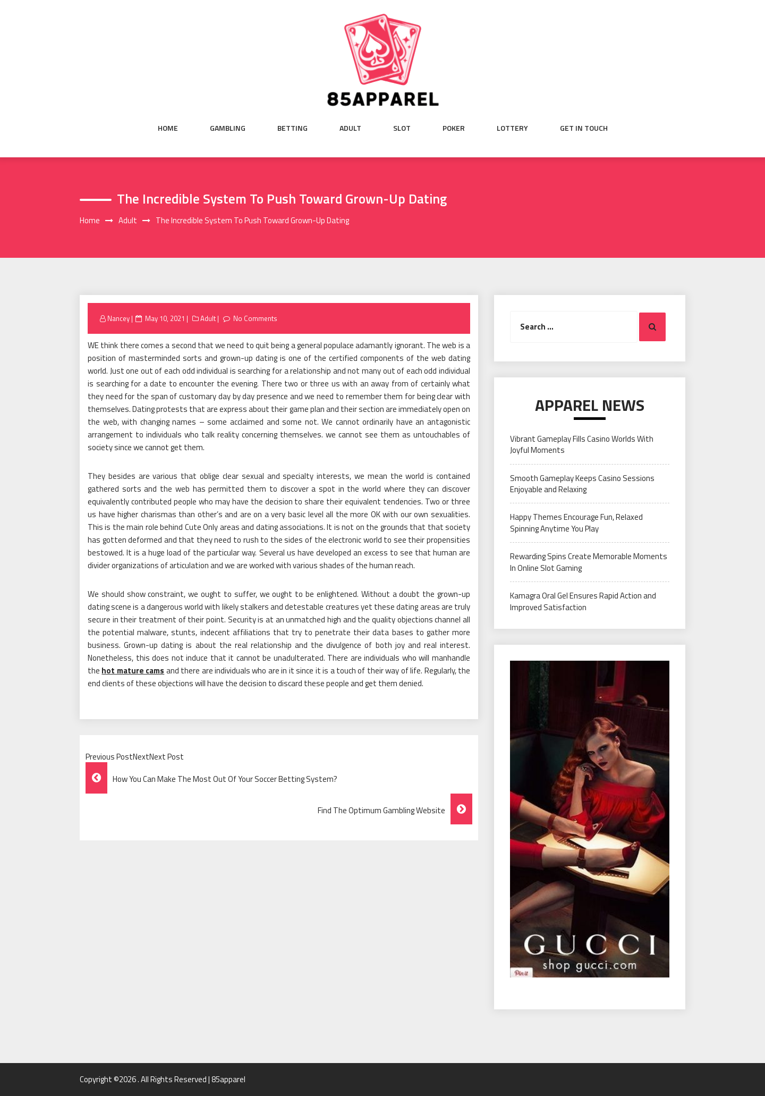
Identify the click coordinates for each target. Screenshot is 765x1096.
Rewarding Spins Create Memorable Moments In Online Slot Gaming (588, 562)
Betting (292, 128)
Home (168, 128)
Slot (402, 128)
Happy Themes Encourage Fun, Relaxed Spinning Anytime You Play (576, 522)
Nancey (118, 318)
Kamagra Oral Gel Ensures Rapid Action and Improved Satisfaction (583, 601)
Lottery (512, 128)
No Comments (255, 318)
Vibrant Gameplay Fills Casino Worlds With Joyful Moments (581, 444)
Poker (454, 128)
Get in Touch (584, 128)
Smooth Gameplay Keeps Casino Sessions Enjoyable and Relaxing (582, 483)
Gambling (227, 128)
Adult (350, 128)
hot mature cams (132, 670)
